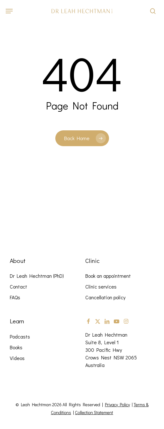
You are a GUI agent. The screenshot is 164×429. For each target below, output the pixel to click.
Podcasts (20, 336)
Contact (18, 286)
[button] (9, 11)
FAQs (15, 297)
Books (16, 347)
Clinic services (101, 286)
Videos (17, 358)
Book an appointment (108, 275)
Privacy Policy (117, 404)
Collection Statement (94, 412)
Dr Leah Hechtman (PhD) (37, 275)
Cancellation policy (105, 297)
